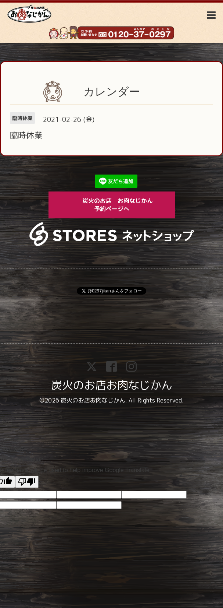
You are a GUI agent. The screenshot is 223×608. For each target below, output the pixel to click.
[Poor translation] (27, 482)
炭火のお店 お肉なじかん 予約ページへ (123, 204)
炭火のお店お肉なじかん (111, 385)
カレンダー (111, 91)
